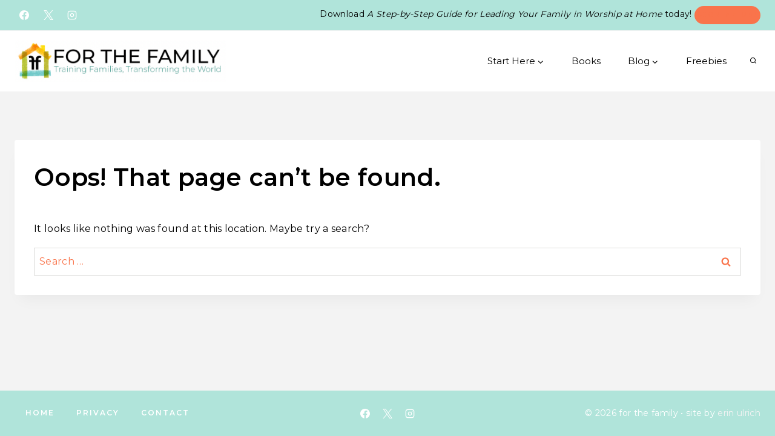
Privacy (97, 412)
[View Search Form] (753, 61)
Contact (165, 412)
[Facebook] (24, 15)
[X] (48, 15)
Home (39, 412)
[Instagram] (72, 15)
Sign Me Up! (727, 14)
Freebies (706, 61)
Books (586, 61)
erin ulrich (738, 413)
